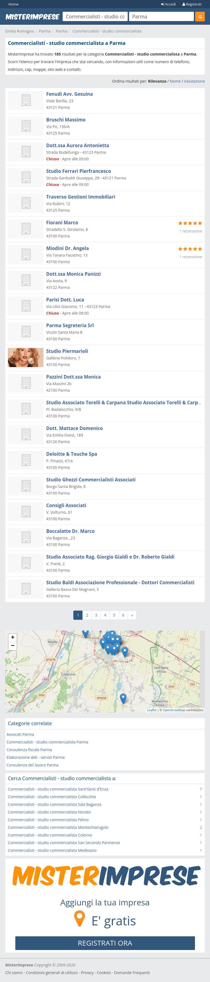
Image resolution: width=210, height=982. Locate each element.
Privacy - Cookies (96, 972)
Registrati (192, 4)
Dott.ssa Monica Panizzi (73, 274)
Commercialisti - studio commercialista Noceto (49, 812)
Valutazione (194, 81)
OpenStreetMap (174, 710)
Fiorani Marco (62, 222)
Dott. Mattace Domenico (74, 428)
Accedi (168, 4)
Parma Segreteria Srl (70, 325)
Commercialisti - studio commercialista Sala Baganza (54, 804)
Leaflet (152, 710)
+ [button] (12, 638)
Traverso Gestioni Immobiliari (80, 197)
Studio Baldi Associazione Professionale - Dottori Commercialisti (120, 582)
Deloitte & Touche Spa (71, 454)
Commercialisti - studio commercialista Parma (47, 742)
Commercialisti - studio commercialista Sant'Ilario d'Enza (58, 789)
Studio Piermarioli (67, 351)
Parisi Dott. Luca (65, 300)
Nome (175, 81)
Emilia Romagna (19, 31)
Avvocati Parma (20, 734)
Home (13, 4)
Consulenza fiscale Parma (29, 749)
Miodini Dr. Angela (67, 248)
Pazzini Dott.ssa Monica (73, 377)
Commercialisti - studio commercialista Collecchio (52, 796)
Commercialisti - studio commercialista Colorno (50, 835)
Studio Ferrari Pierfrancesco (78, 171)
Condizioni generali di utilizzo (52, 972)
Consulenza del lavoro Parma (33, 765)
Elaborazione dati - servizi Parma (36, 757)
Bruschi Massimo (66, 120)
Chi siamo (14, 972)
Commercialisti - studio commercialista (106, 31)
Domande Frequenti (132, 972)
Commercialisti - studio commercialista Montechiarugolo (58, 827)
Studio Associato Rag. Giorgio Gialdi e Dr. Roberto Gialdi (110, 557)
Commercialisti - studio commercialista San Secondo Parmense (64, 842)
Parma (45, 31)
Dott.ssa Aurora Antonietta (77, 145)
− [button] (12, 646)
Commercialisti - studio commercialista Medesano (52, 850)
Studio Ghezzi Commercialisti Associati (91, 480)
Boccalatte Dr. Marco (70, 531)
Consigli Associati (66, 505)
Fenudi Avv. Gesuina (69, 94)
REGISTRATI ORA (105, 943)
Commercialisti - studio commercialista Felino (48, 819)
